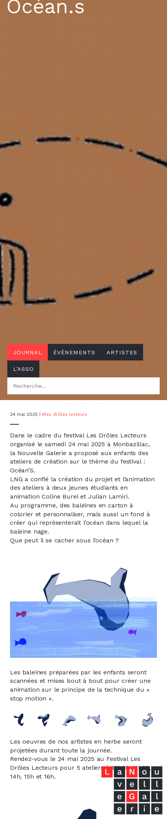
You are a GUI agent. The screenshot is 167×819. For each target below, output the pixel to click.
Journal (27, 352)
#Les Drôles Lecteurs (64, 414)
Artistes (121, 352)
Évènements (74, 352)
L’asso (23, 369)
